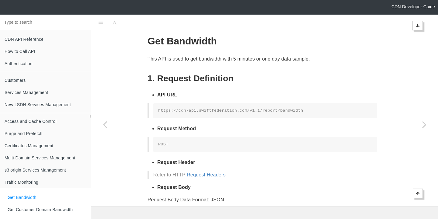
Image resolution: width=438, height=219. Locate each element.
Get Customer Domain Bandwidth (40, 209)
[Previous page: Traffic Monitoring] (105, 124)
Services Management (26, 92)
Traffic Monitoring (21, 182)
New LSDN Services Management (38, 104)
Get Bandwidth (22, 197)
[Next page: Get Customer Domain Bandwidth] (424, 124)
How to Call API (20, 51)
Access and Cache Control (31, 121)
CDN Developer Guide (413, 6)
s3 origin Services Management (35, 170)
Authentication (19, 63)
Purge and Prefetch (23, 133)
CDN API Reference (24, 39)
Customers (15, 80)
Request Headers (206, 159)
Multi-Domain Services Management (40, 157)
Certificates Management (29, 145)
